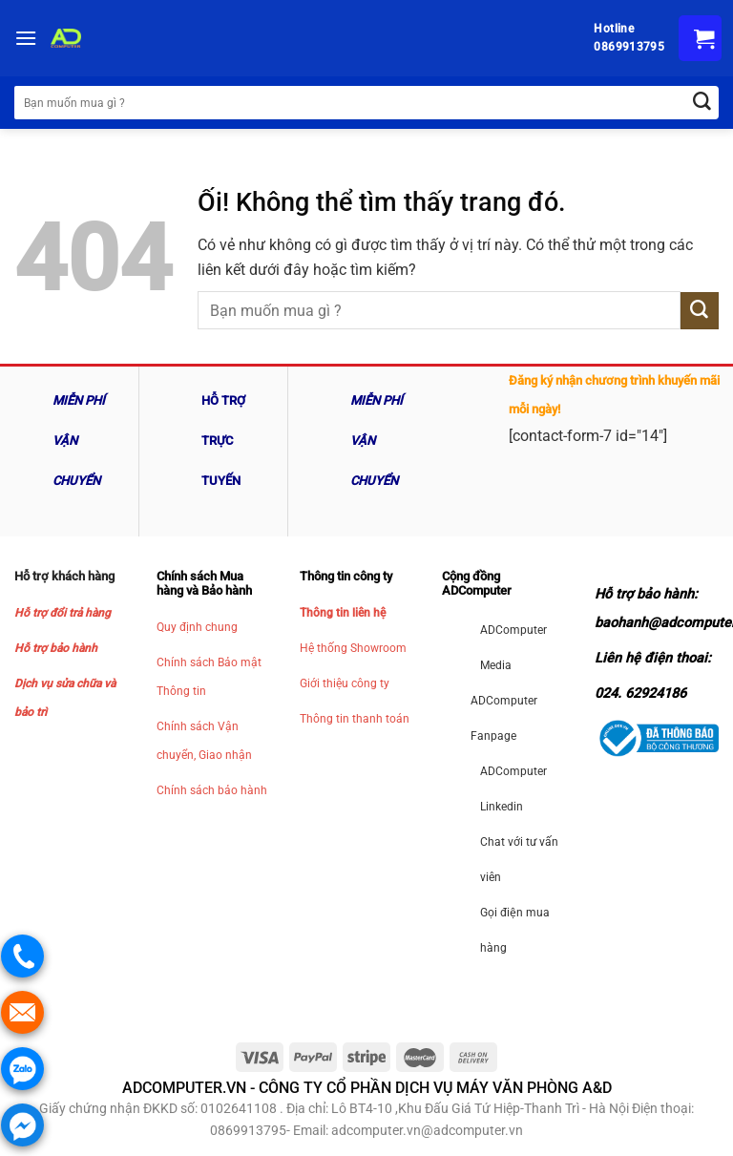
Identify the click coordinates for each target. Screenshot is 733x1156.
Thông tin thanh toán (354, 718)
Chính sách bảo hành (212, 790)
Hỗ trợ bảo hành (55, 648)
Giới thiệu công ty (344, 683)
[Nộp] (700, 310)
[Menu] (25, 37)
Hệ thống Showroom (353, 648)
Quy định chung (197, 627)
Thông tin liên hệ (343, 613)
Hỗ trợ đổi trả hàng (62, 613)
